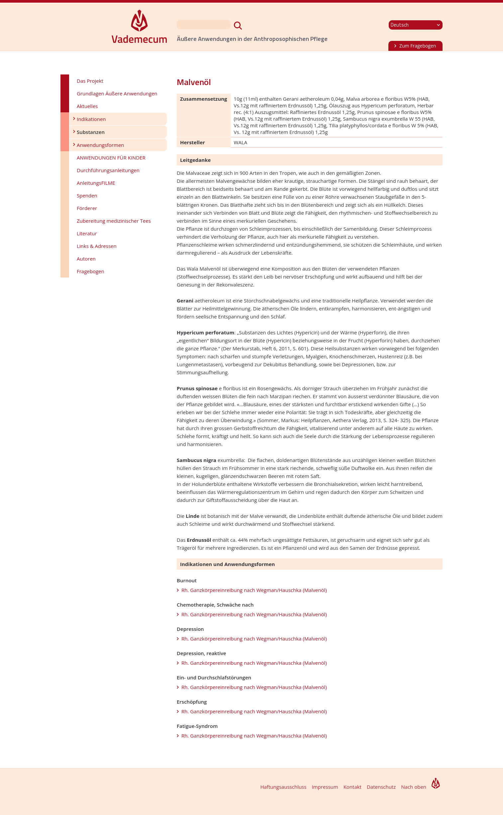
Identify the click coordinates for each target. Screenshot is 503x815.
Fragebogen (90, 271)
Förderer (87, 208)
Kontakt (352, 786)
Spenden (87, 195)
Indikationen (91, 119)
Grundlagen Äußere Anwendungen (117, 93)
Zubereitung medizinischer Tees (114, 220)
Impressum (325, 786)
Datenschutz (381, 786)
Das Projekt (90, 80)
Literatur (87, 233)
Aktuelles (87, 106)
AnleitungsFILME (96, 182)
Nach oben (413, 786)
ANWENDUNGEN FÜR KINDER (111, 157)
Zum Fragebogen (417, 46)
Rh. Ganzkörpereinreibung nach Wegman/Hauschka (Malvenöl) (254, 590)
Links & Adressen (97, 246)
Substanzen (91, 132)
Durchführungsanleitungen (108, 170)
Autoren (86, 258)
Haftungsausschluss (283, 786)
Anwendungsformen (100, 145)
